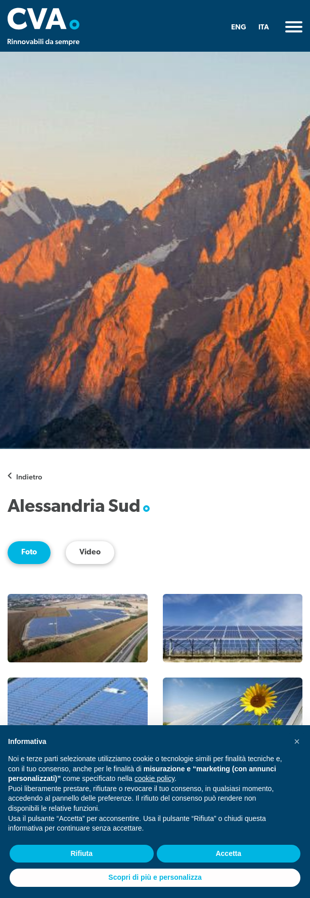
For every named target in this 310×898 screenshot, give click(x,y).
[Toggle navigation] (293, 26)
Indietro (29, 476)
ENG (238, 27)
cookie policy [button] (154, 778)
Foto (29, 552)
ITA (263, 27)
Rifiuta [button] (81, 853)
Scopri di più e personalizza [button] (154, 877)
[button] (297, 741)
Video (90, 552)
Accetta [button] (228, 853)
